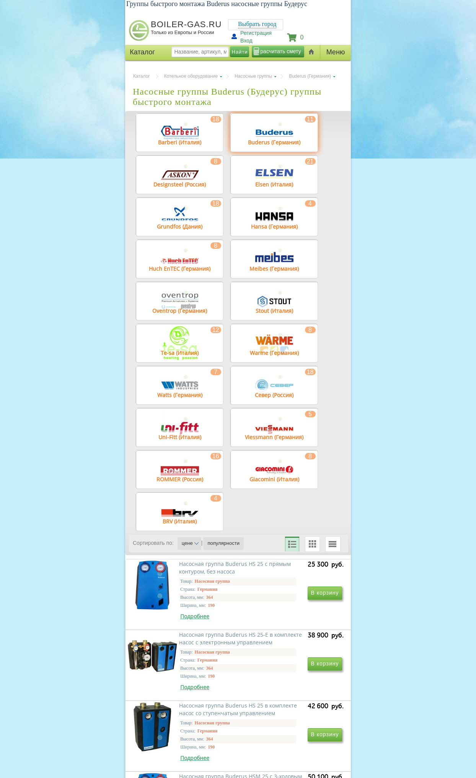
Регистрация (256, 33)
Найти (240, 52)
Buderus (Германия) (310, 76)
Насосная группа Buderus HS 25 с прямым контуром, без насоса (184, 646)
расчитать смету (280, 51)
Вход (246, 41)
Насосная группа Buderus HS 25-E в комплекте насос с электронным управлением (288, 646)
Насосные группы (253, 76)
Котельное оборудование (191, 76)
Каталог (141, 76)
